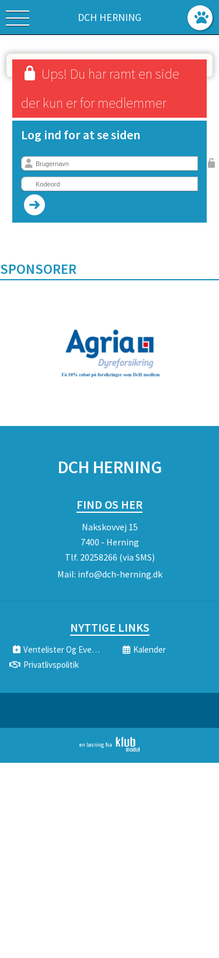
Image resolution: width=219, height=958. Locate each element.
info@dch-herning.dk (120, 574)
